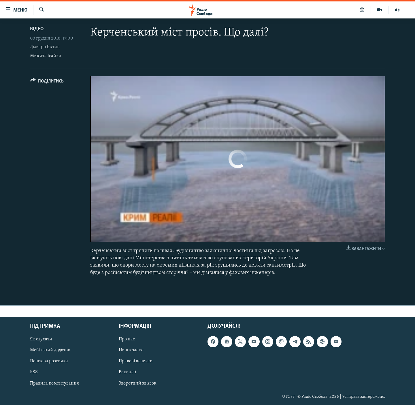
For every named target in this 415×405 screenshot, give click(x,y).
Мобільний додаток (50, 350)
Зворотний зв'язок (137, 383)
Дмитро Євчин (45, 47)
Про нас (127, 339)
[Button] (47, 82)
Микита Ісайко (45, 56)
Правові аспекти (136, 361)
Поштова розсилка (49, 361)
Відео (37, 29)
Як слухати (41, 339)
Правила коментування (54, 383)
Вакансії (127, 372)
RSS (34, 372)
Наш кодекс (131, 350)
